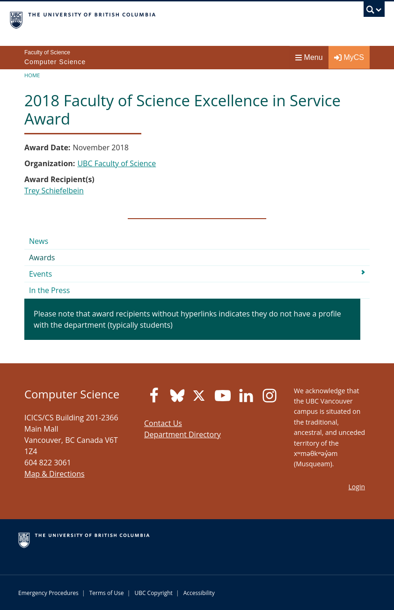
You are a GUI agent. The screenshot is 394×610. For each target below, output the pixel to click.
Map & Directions (54, 474)
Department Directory (182, 434)
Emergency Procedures (48, 593)
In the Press (49, 290)
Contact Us (163, 423)
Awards (42, 257)
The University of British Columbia (140, 19)
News (38, 241)
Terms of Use (106, 593)
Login (357, 486)
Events (40, 274)
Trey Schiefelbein (54, 190)
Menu (309, 57)
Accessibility (199, 593)
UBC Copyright (153, 593)
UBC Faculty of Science (116, 163)
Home (32, 75)
